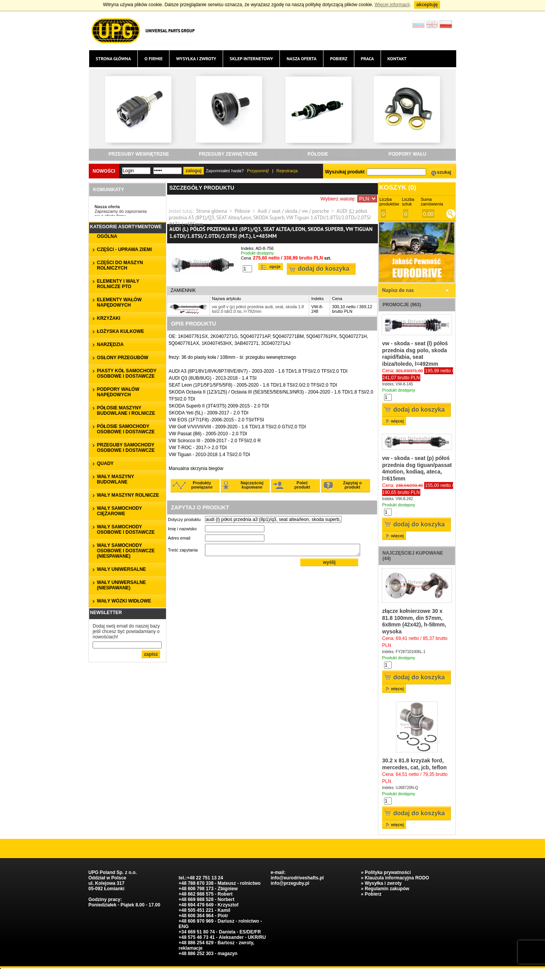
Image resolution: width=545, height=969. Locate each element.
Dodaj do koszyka (323, 268)
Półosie (242, 211)
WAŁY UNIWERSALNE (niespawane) (121, 585)
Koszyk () (397, 187)
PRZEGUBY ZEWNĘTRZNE (228, 154)
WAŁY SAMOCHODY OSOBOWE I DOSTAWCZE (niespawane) (126, 551)
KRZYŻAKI (108, 318)
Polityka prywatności (388, 872)
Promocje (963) (402, 304)
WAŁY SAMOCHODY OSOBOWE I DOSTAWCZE (126, 529)
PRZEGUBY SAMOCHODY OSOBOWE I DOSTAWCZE (126, 447)
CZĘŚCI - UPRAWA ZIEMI (124, 249)
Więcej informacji (392, 4)
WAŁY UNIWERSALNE (121, 569)
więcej (397, 421)
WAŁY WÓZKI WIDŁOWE (124, 601)
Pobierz (338, 58)
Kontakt (397, 58)
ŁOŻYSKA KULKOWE (120, 331)
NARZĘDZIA (110, 344)
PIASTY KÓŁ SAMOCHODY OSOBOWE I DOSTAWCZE (126, 373)
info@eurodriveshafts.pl (297, 878)
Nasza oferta (301, 58)
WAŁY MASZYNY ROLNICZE (128, 495)
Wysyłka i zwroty (196, 58)
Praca (367, 58)
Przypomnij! (258, 170)
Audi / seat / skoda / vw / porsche (293, 211)
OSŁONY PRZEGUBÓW (122, 357)
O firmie (153, 58)
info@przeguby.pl (290, 883)
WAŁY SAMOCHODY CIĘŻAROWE (119, 511)
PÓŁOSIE (318, 154)
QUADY (105, 463)
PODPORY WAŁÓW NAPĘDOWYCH (118, 392)
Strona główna (113, 58)
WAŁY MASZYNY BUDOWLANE (115, 479)
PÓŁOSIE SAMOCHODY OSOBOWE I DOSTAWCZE (126, 429)
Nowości (104, 171)
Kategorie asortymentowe (126, 226)
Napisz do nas (398, 290)
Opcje (275, 266)
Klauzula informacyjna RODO (397, 878)
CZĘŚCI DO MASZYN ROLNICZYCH (120, 265)
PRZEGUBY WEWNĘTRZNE (138, 154)
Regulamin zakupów (387, 888)
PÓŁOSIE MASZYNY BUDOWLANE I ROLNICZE (126, 410)
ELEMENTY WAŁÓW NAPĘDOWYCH (119, 302)
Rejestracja (287, 170)
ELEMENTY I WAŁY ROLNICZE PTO (118, 283)
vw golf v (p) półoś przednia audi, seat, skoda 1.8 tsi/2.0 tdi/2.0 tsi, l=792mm (258, 309)
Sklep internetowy (251, 58)
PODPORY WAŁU (407, 154)
